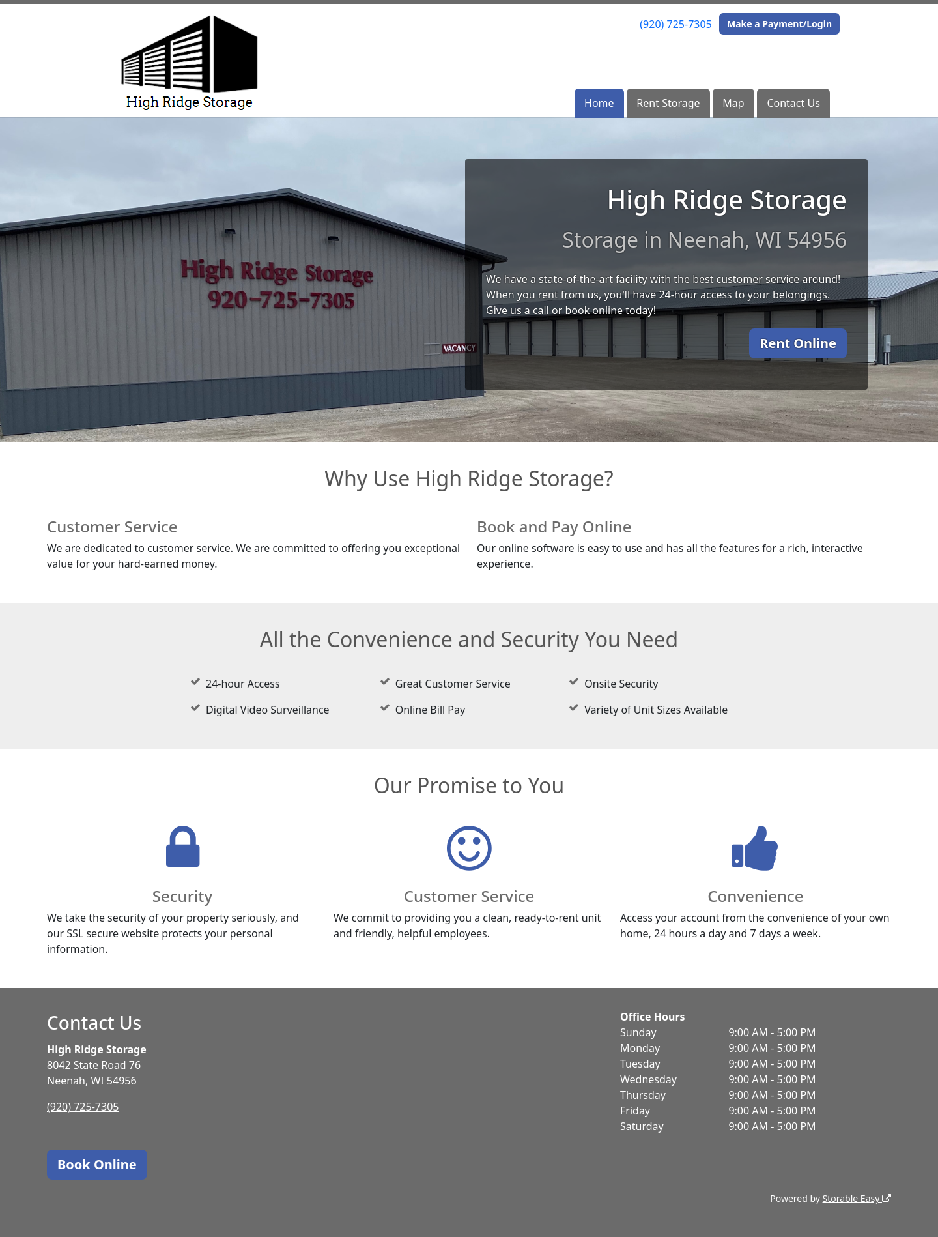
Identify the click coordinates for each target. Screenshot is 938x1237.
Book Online (97, 1164)
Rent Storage (668, 103)
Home (599, 103)
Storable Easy (857, 1198)
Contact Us (793, 103)
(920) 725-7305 (675, 24)
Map (733, 103)
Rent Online (798, 343)
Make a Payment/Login (779, 24)
